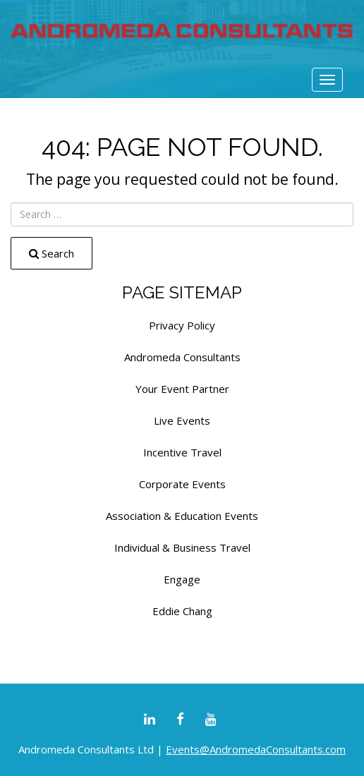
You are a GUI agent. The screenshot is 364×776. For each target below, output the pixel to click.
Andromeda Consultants (182, 357)
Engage (182, 579)
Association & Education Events (182, 516)
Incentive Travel (182, 452)
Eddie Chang (182, 611)
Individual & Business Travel (182, 547)
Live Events (182, 420)
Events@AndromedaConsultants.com (256, 749)
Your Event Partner (182, 389)
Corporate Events (182, 484)
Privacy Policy (182, 325)
